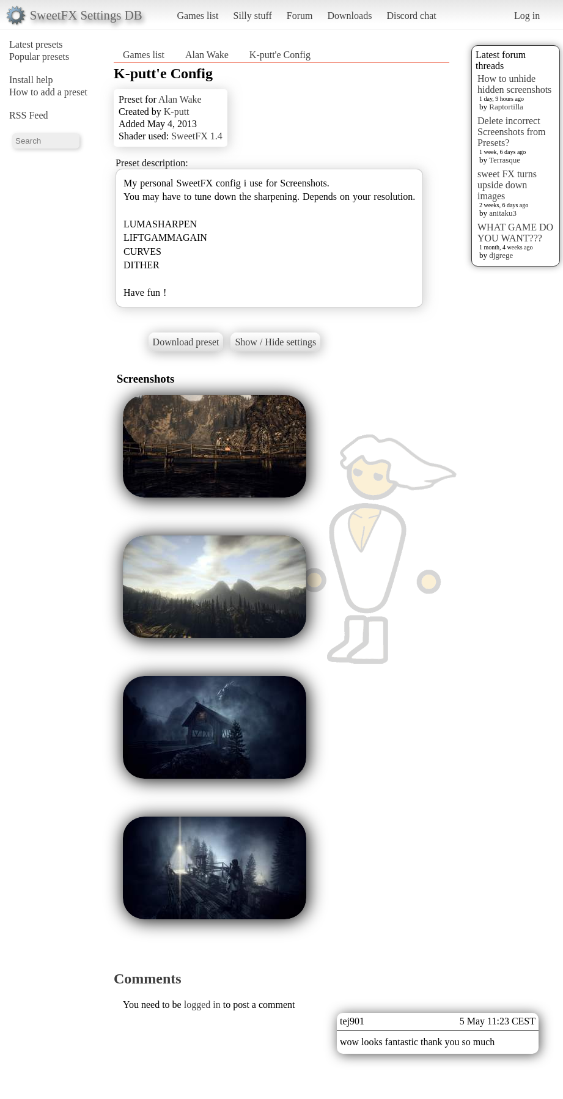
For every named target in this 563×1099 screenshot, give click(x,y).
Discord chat (411, 15)
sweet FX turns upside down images (507, 185)
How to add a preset (48, 92)
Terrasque (504, 159)
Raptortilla (506, 106)
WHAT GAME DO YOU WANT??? (515, 232)
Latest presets (36, 44)
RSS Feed (28, 115)
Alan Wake (207, 55)
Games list (198, 15)
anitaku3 (503, 213)
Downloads (349, 15)
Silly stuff (253, 15)
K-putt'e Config (280, 55)
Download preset (186, 342)
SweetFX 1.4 (197, 136)
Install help (31, 80)
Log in (527, 15)
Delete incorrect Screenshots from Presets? (511, 132)
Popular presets (39, 56)
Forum (300, 15)
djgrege (501, 255)
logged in (202, 1004)
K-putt (177, 111)
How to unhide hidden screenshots (514, 84)
